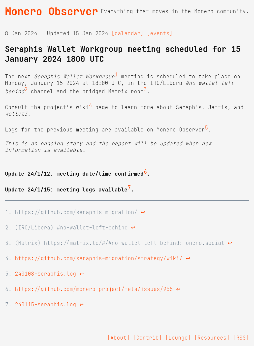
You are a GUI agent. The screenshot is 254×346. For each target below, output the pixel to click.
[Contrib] (147, 338)
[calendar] (127, 33)
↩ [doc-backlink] (143, 212)
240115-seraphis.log (45, 304)
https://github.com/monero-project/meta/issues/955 (94, 289)
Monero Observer (51, 11)
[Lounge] (178, 338)
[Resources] (212, 338)
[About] (118, 338)
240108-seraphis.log (45, 274)
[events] (160, 33)
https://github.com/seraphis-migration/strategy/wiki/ (99, 258)
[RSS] (241, 338)
